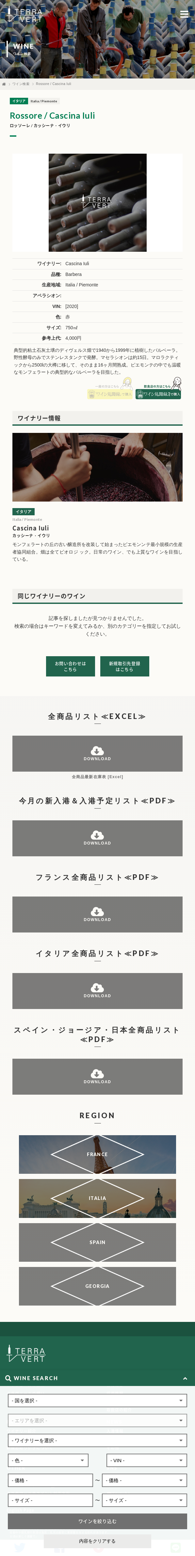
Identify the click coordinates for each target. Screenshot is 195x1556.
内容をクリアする (97, 1541)
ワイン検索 (21, 84)
